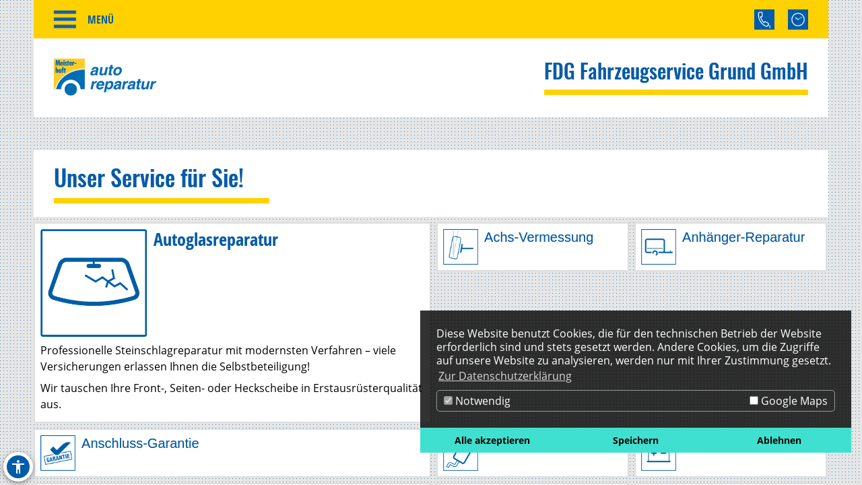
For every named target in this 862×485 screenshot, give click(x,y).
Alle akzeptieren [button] (492, 440)
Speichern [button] (636, 440)
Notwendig (477, 400)
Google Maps (789, 400)
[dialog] (635, 382)
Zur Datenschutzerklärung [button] (505, 375)
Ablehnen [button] (779, 440)
